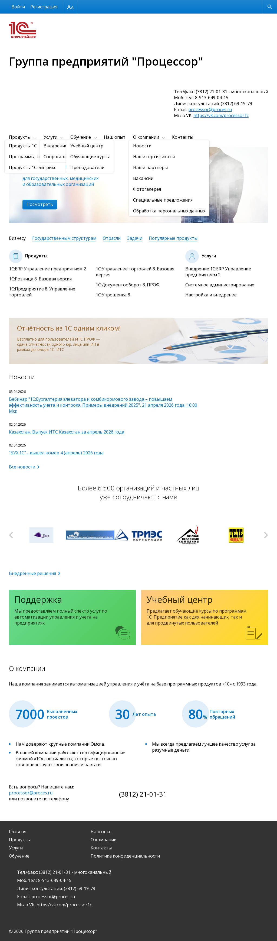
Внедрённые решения (32, 573)
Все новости (22, 467)
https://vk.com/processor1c (221, 115)
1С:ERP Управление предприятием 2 (47, 269)
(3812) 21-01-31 (143, 794)
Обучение (80, 137)
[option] (138, 185)
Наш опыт (115, 137)
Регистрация (43, 7)
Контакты (182, 137)
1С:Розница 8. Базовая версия (40, 279)
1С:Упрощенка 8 (113, 295)
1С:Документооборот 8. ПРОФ (128, 285)
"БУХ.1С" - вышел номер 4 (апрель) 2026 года (56, 453)
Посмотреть (40, 204)
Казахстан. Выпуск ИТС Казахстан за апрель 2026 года (66, 432)
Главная (17, 832)
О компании (146, 137)
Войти (18, 7)
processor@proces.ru (210, 109)
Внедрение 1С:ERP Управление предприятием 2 (218, 272)
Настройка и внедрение (211, 295)
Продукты (20, 137)
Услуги (50, 137)
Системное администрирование (219, 285)
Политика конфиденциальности (125, 856)
